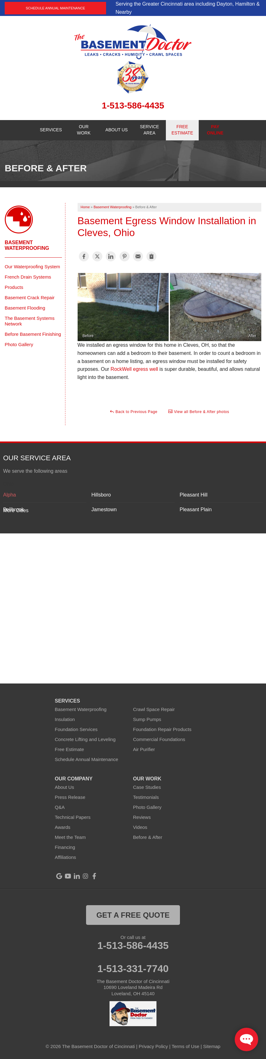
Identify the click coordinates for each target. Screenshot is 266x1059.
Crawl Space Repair (154, 709)
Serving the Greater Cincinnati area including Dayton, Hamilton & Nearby (187, 8)
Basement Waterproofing (27, 245)
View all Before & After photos (198, 411)
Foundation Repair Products (162, 729)
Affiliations (65, 857)
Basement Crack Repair (29, 297)
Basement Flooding (25, 307)
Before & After (147, 837)
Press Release (70, 797)
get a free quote (133, 915)
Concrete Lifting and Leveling (85, 739)
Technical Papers (72, 817)
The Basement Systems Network (29, 320)
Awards (62, 827)
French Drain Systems (28, 277)
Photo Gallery (19, 344)
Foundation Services (76, 729)
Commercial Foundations (159, 739)
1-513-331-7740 (133, 969)
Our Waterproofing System (32, 266)
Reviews (142, 817)
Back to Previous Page (133, 411)
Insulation (65, 719)
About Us (64, 787)
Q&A (60, 807)
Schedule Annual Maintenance (55, 8)
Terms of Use (185, 1046)
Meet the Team (70, 837)
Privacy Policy (153, 1046)
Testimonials (146, 797)
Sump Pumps (147, 719)
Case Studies (147, 787)
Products (14, 287)
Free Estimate (69, 749)
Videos (140, 827)
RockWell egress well (134, 369)
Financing (65, 847)
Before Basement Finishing (33, 334)
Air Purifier (144, 749)
